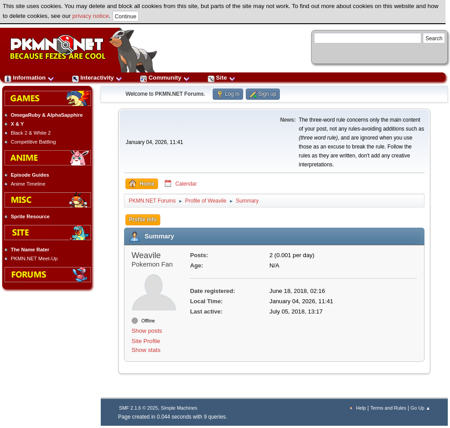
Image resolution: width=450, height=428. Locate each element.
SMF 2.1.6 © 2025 (138, 408)
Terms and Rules (388, 408)
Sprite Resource (30, 216)
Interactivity (97, 77)
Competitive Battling (33, 141)
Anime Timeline (28, 183)
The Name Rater (30, 249)
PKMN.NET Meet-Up (34, 258)
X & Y (17, 124)
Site (222, 77)
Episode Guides (30, 175)
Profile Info (143, 219)
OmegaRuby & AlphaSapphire (47, 115)
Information (29, 77)
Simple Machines (179, 408)
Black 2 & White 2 (31, 133)
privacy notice (91, 16)
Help (361, 408)
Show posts (147, 330)
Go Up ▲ (420, 408)
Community (165, 77)
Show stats (146, 350)
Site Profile (146, 341)
